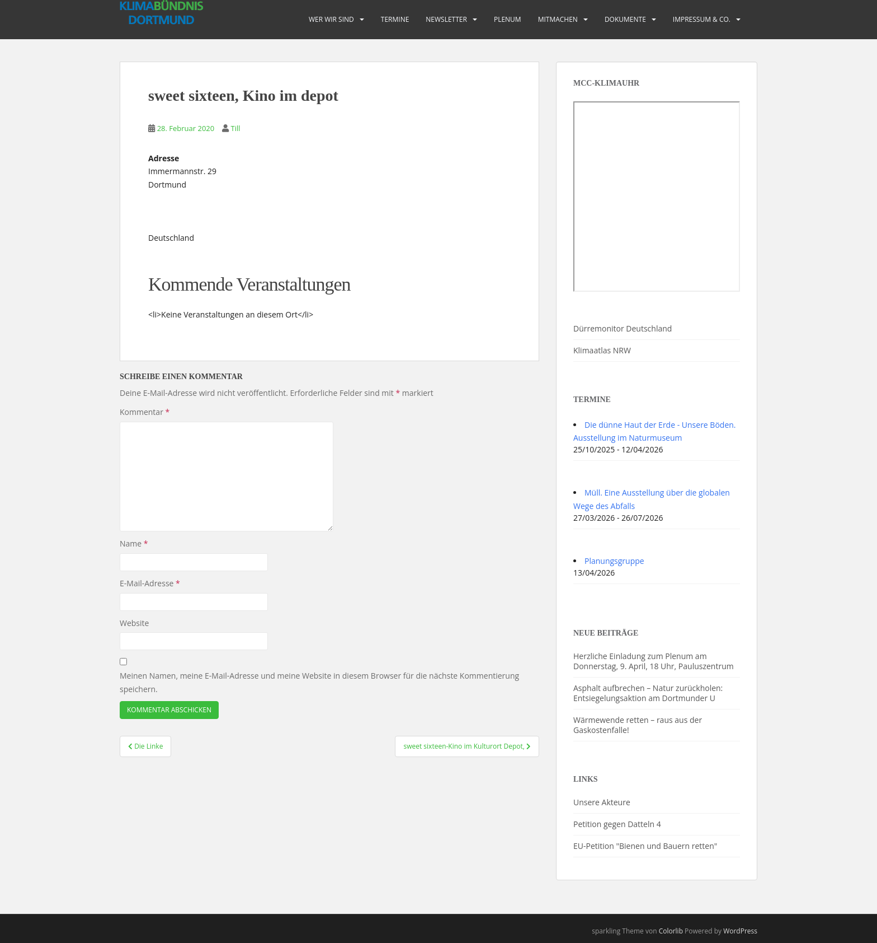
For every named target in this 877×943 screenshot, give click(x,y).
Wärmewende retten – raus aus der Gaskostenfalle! (637, 725)
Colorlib (671, 931)
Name (134, 543)
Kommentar (144, 412)
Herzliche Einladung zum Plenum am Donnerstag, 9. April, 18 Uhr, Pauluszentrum (653, 661)
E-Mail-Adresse (150, 583)
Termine (395, 19)
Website (134, 623)
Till (235, 128)
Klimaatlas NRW (602, 350)
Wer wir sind (331, 19)
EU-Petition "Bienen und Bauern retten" (645, 846)
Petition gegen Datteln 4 (617, 824)
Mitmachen (558, 19)
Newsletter (446, 19)
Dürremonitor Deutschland (622, 328)
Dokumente (625, 19)
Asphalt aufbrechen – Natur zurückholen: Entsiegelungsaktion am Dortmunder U (648, 693)
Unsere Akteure (601, 802)
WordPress (740, 931)
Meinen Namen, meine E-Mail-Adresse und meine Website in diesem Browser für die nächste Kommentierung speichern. (319, 682)
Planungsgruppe (614, 560)
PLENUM (507, 19)
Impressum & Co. (701, 19)
